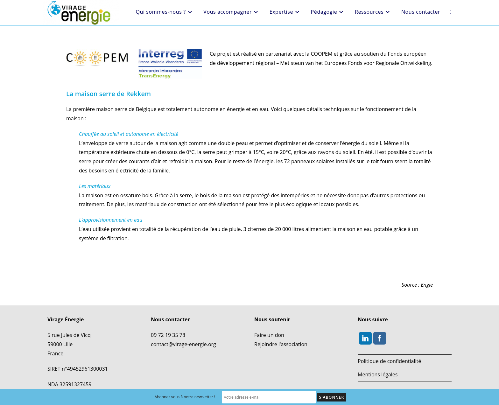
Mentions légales (377, 374)
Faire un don (269, 335)
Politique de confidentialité (389, 361)
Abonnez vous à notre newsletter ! (194, 397)
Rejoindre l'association (280, 344)
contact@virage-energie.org (183, 344)
